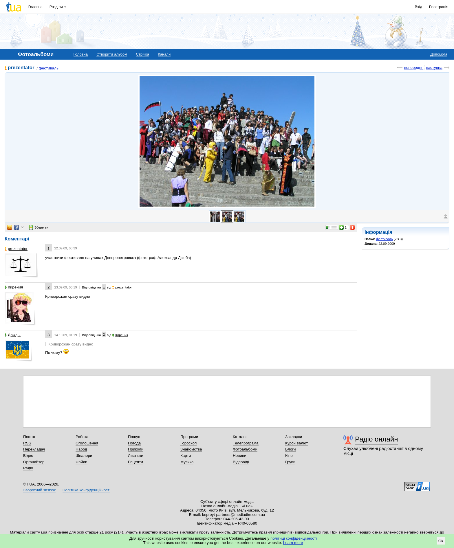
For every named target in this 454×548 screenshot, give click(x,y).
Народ (81, 449)
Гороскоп (188, 443)
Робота (82, 437)
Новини (239, 455)
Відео (28, 455)
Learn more (293, 542)
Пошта (29, 437)
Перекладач (34, 449)
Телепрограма (246, 443)
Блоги (290, 449)
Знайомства (191, 449)
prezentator (21, 67)
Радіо (28, 468)
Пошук (134, 437)
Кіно (289, 455)
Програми (189, 437)
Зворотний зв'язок (39, 490)
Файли (81, 462)
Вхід (418, 7)
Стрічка (142, 54)
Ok (440, 541)
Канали (164, 54)
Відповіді (241, 462)
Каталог (240, 437)
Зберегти (38, 227)
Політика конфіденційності (86, 490)
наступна (434, 67)
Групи (290, 462)
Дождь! (13, 335)
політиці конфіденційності (293, 538)
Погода (134, 443)
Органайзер (33, 462)
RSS (27, 443)
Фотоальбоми (245, 449)
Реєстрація (438, 7)
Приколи (135, 449)
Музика (186, 462)
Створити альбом (111, 54)
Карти (185, 455)
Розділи (56, 7)
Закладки (293, 437)
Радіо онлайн (376, 439)
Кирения (14, 287)
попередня (413, 67)
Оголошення (87, 443)
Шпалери (84, 455)
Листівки (135, 455)
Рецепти (135, 462)
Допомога (438, 54)
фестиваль (48, 68)
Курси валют (296, 443)
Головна (35, 7)
